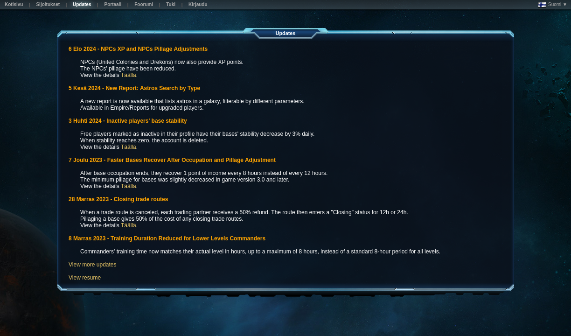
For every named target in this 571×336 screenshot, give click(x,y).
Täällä (128, 75)
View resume (85, 277)
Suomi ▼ (552, 4)
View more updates (93, 264)
